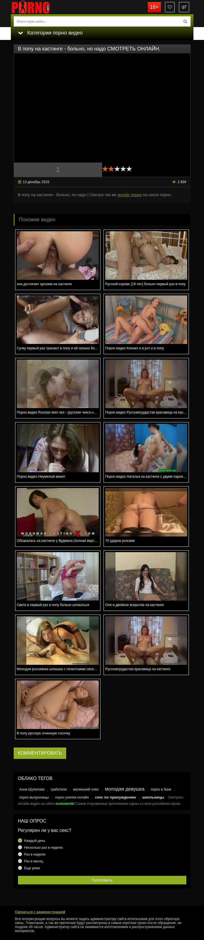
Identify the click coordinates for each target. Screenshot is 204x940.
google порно (130, 195)
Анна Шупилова (32, 789)
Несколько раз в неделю (43, 848)
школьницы (153, 797)
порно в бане (161, 789)
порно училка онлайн (72, 797)
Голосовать (102, 880)
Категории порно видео (50, 33)
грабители (59, 789)
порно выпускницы (34, 797)
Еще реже (32, 868)
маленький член (86, 789)
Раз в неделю (35, 854)
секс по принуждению (115, 797)
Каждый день (34, 841)
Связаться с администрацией (40, 912)
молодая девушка (124, 789)
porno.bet (39, 7)
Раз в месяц (33, 861)
